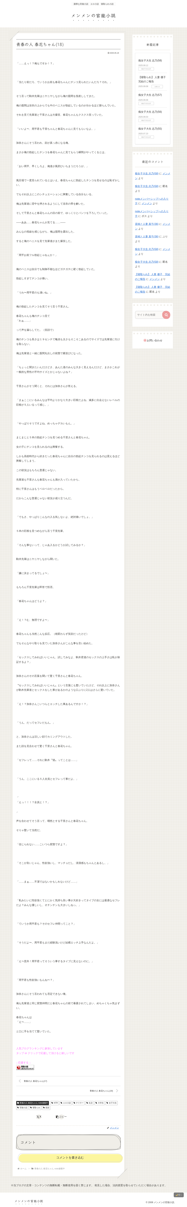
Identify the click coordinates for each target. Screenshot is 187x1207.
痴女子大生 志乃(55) (150, 128)
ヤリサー (79, 1103)
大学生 (99, 1103)
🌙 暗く (178, 1195)
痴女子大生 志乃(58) (150, 60)
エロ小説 (66, 1103)
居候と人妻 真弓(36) (146, 224)
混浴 (46, 1107)
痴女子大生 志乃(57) (150, 95)
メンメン (147, 203)
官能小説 (22, 1107)
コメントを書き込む (70, 1157)
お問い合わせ (154, 340)
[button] (61, 1117)
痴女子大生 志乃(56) (150, 111)
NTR (54, 1103)
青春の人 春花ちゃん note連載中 (32, 1103)
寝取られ (35, 1107)
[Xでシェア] (39, 1117)
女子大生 (111, 1103)
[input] (151, 315)
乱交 (89, 1103)
